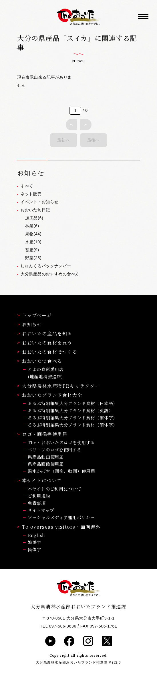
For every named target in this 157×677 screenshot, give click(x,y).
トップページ (34, 315)
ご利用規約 (39, 496)
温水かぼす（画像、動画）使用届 (61, 471)
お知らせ (29, 324)
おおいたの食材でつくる (47, 352)
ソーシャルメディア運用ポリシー (61, 517)
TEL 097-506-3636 (58, 626)
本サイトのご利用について (54, 489)
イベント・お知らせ (39, 202)
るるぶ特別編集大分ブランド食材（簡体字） (73, 425)
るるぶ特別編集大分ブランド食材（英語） (70, 410)
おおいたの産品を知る (44, 333)
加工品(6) (34, 218)
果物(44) (33, 234)
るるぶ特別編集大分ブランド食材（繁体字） (73, 418)
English (36, 535)
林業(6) (32, 226)
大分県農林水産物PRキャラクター (58, 386)
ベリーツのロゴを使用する (54, 450)
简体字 (34, 549)
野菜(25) (33, 258)
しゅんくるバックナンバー (46, 266)
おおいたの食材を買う (44, 342)
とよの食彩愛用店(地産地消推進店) (46, 372)
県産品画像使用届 (46, 464)
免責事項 (37, 503)
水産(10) (33, 242)
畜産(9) (32, 250)
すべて (27, 186)
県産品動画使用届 (46, 457)
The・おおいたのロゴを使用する (61, 442)
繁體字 (34, 542)
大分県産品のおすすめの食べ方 (50, 274)
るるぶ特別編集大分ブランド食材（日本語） (73, 403)
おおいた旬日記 (35, 210)
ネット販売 (31, 194)
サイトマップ (41, 510)
